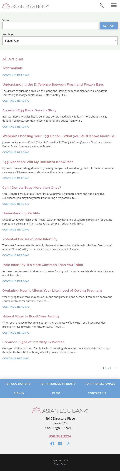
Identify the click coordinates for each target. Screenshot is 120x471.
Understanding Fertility (21, 213)
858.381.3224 (60, 436)
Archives (7, 34)
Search (6, 20)
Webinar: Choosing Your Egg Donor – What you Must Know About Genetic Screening (60, 136)
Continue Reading (15, 75)
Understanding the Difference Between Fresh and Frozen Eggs (53, 84)
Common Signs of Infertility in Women (33, 342)
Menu (114, 5)
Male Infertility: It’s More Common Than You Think (42, 265)
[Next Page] (116, 368)
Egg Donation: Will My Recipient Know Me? (37, 162)
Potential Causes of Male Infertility (30, 239)
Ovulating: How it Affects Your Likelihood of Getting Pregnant (52, 290)
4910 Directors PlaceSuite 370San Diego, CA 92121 (60, 423)
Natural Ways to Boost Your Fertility (31, 316)
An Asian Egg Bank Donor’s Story (29, 110)
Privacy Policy (60, 464)
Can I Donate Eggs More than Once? (31, 187)
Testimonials (12, 68)
